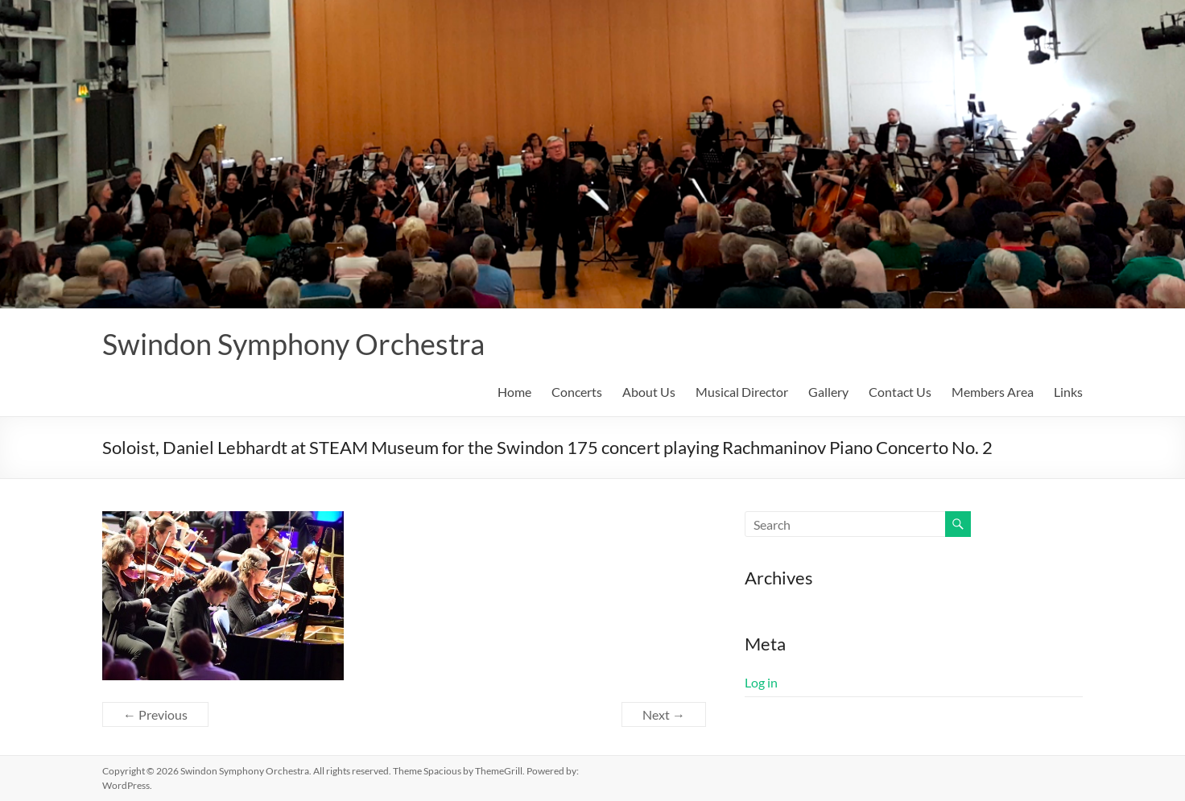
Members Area (993, 391)
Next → (663, 714)
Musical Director (742, 391)
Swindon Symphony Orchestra (293, 343)
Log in (761, 682)
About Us (648, 391)
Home (514, 391)
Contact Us (900, 391)
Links (1068, 391)
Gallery (828, 391)
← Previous (155, 714)
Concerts (576, 391)
